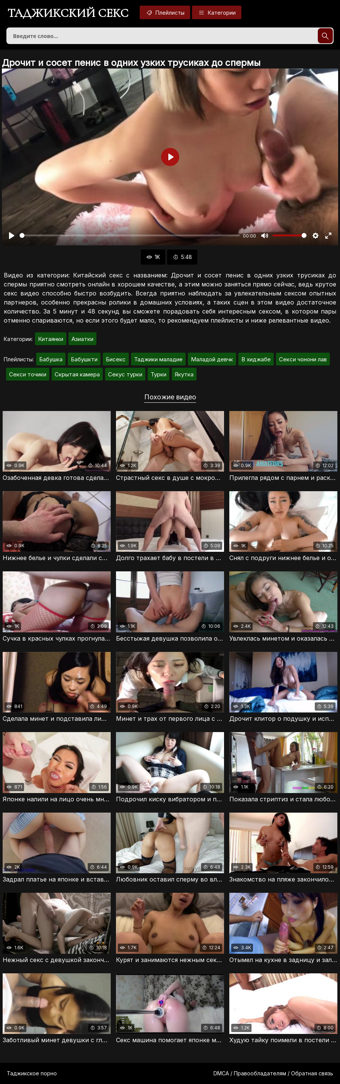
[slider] (130, 235)
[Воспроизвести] (12, 236)
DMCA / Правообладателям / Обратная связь (273, 1073)
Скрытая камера (77, 374)
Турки (158, 374)
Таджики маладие (158, 359)
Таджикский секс (68, 13)
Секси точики (27, 374)
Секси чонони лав (303, 359)
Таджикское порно (32, 1073)
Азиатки (82, 339)
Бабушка (51, 359)
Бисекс (116, 359)
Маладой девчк (212, 359)
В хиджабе (256, 359)
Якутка (184, 374)
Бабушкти (84, 359)
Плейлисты (164, 12)
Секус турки (125, 374)
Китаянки (50, 339)
